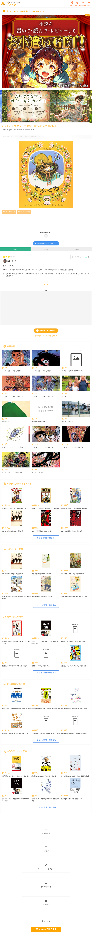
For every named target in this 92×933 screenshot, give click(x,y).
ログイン (72, 3)
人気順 (46, 249)
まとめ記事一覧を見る (46, 537)
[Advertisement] (46, 308)
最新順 (77, 249)
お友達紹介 (46, 831)
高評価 (15, 249)
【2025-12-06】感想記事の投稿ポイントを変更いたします (23, 11)
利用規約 (46, 849)
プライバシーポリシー (46, 866)
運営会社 (46, 902)
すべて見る (84, 346)
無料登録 (77, 3)
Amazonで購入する (46, 929)
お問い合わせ (46, 884)
